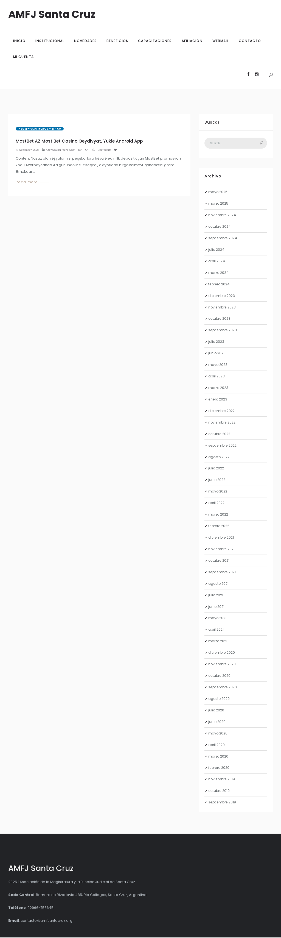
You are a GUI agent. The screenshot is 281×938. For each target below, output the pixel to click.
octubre (220, 227)
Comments (110, 150)
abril (217, 261)
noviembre (223, 215)
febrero (220, 284)
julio (216, 250)
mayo (218, 192)
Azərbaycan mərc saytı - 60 (40, 128)
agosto (219, 457)
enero (218, 400)
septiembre (223, 238)
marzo (219, 204)
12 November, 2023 (29, 150)
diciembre (222, 296)
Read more (27, 182)
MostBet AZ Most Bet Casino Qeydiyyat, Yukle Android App (82, 141)
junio (217, 354)
